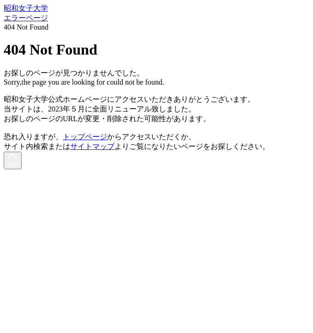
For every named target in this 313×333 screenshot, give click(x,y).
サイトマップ (92, 146)
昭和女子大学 (26, 8)
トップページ (85, 137)
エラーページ (26, 18)
